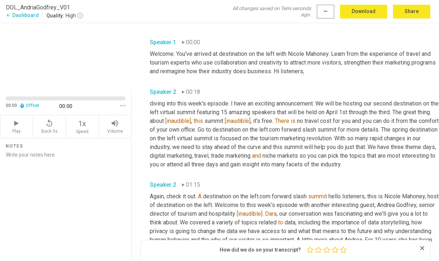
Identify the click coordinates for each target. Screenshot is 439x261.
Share (412, 11)
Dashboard (22, 15)
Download (364, 11)
